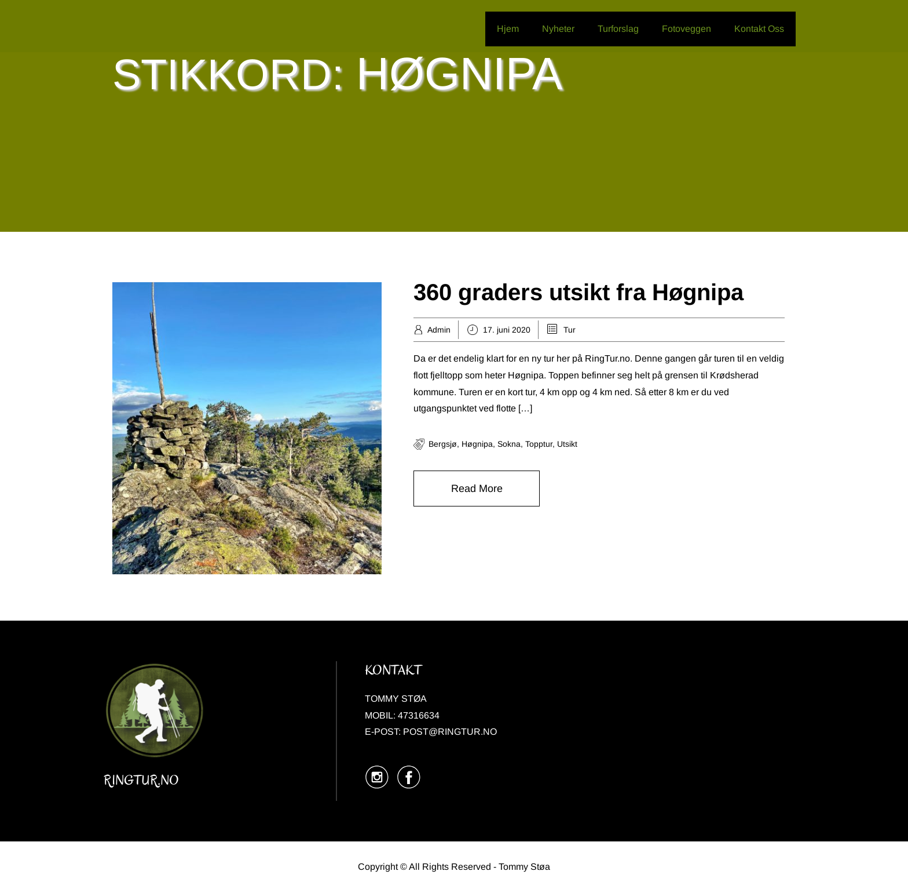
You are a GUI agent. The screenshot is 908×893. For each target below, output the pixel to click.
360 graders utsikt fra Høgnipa (578, 292)
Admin (439, 329)
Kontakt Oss (759, 29)
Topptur (538, 444)
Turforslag (618, 29)
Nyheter (558, 29)
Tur (569, 329)
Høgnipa (477, 444)
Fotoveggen (686, 29)
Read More (477, 488)
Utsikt (567, 444)
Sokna (509, 444)
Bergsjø (443, 444)
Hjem (508, 29)
